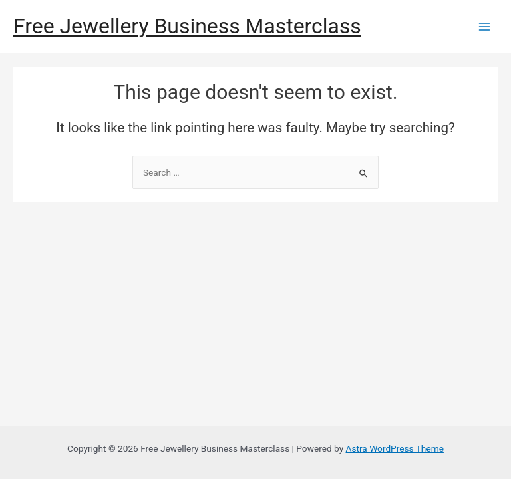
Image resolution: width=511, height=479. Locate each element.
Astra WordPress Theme (395, 448)
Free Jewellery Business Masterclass (187, 26)
